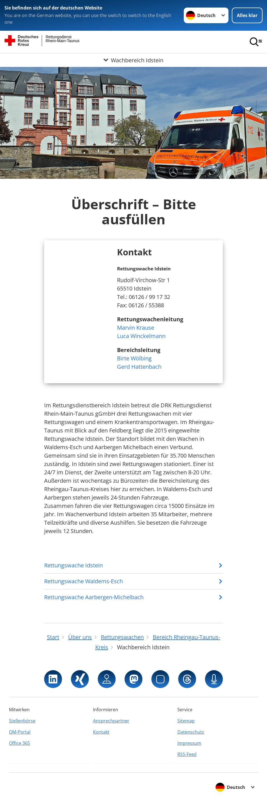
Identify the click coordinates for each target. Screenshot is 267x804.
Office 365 (19, 743)
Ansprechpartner (111, 721)
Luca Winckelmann (141, 336)
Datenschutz (190, 732)
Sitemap (186, 721)
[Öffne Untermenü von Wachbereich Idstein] (133, 60)
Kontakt (101, 732)
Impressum (189, 743)
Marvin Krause (135, 327)
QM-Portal (19, 732)
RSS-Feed (187, 754)
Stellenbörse (22, 721)
